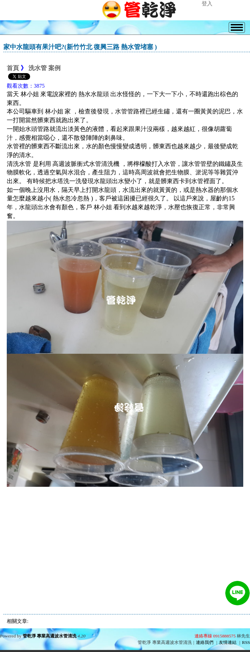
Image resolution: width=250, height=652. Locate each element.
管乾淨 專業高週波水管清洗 (49, 635)
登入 (207, 3)
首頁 (13, 68)
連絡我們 (204, 642)
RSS (246, 642)
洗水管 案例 (44, 68)
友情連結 (227, 642)
